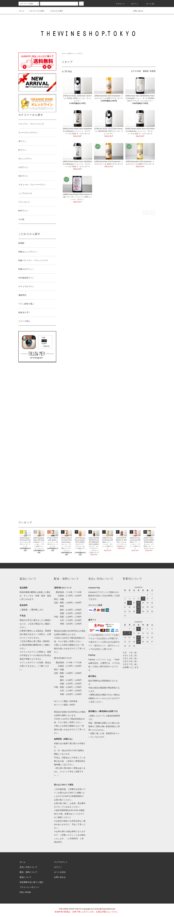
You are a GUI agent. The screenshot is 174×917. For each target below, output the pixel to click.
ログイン (133, 4)
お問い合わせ (136, 11)
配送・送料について (28, 872)
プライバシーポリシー (29, 887)
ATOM (28, 892)
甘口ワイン (71, 53)
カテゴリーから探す (35, 11)
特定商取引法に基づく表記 (31, 882)
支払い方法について (28, 867)
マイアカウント (61, 862)
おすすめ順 (136, 71)
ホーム (21, 11)
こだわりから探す (54, 11)
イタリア (80, 53)
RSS (22, 892)
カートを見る (60, 872)
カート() (148, 4)
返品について (25, 877)
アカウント (118, 4)
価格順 (146, 71)
